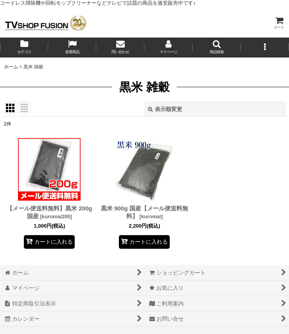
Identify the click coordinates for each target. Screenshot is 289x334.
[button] (216, 47)
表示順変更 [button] (165, 109)
